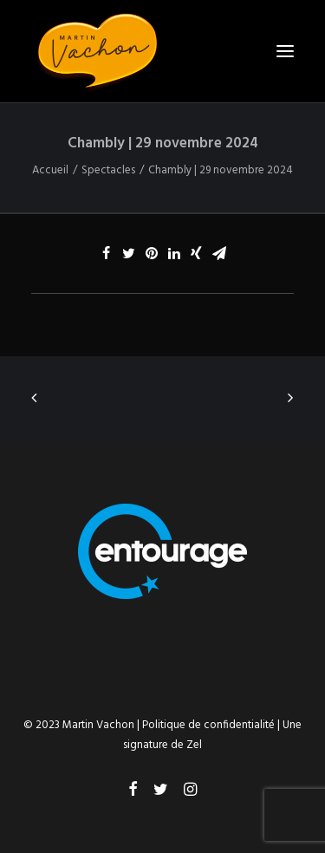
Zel (194, 745)
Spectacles (108, 170)
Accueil (50, 170)
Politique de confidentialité (208, 725)
